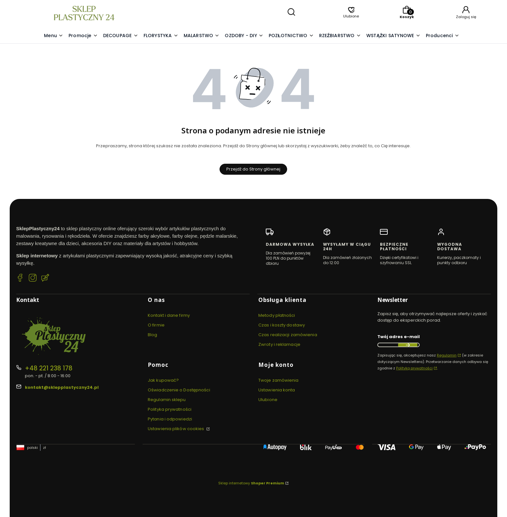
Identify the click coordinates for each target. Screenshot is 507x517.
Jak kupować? (163, 380)
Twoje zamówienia (278, 380)
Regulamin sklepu (167, 400)
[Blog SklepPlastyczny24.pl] (45, 279)
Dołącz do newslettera (407, 345)
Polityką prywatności (414, 368)
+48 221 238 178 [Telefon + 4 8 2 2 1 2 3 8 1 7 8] (48, 368)
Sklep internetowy (251, 483)
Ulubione (267, 400)
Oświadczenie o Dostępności (179, 390)
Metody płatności (276, 315)
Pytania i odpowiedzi (170, 419)
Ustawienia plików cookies (176, 429)
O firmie (156, 325)
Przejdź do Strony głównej (253, 169)
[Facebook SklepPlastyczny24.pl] (20, 279)
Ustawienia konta (276, 390)
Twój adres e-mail (398, 337)
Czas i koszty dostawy (281, 325)
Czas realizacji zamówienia (287, 335)
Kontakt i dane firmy (169, 315)
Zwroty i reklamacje (279, 344)
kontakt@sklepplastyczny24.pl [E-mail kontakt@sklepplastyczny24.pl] (62, 387)
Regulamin (447, 355)
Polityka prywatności (169, 409)
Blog (152, 335)
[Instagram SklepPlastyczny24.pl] (33, 279)
